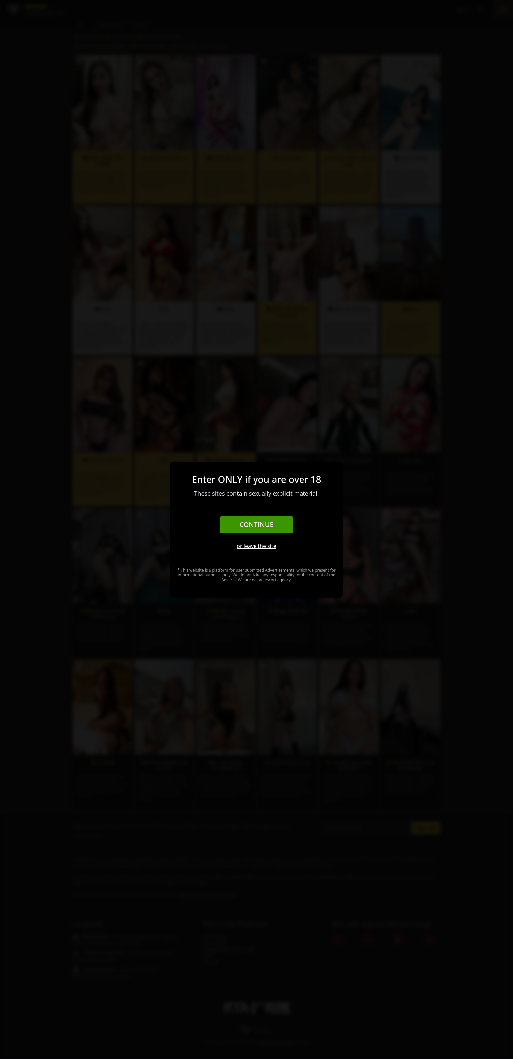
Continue (256, 524)
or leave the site (256, 546)
